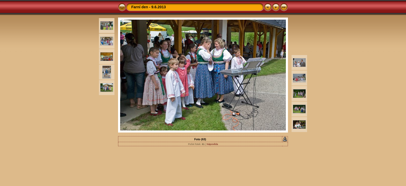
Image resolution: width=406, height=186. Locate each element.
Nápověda (212, 144)
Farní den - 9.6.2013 (148, 7)
